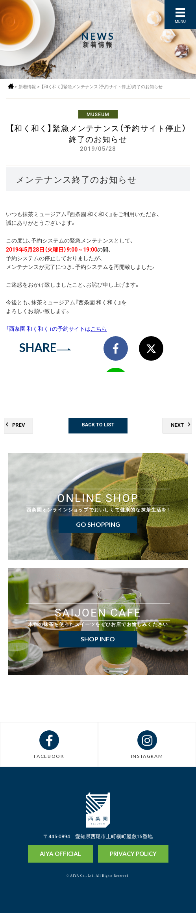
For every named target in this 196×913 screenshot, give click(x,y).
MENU (180, 21)
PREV (18, 424)
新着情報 (27, 86)
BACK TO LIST (97, 424)
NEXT (177, 424)
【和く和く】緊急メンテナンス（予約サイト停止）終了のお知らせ (102, 86)
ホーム (11, 86)
